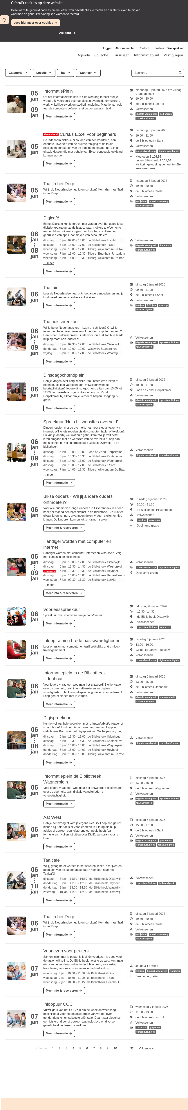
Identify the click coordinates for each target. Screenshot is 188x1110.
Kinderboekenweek (157, 971)
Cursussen (121, 55)
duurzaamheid (167, 697)
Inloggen (106, 48)
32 (132, 1048)
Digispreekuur (56, 717)
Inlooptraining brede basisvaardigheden (81, 640)
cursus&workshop (146, 151)
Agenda (84, 55)
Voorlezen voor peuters (66, 950)
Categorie (15, 72)
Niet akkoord (92, 32)
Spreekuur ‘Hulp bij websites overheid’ (80, 421)
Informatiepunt (146, 55)
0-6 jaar (140, 305)
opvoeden (154, 520)
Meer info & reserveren (62, 527)
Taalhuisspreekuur (61, 321)
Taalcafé (51, 860)
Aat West (52, 817)
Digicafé (51, 217)
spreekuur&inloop (145, 118)
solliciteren (166, 114)
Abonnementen (125, 48)
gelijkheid (141, 201)
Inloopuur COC (58, 1004)
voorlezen (165, 627)
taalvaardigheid (144, 205)
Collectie (101, 55)
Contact (144, 48)
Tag (63, 72)
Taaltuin (51, 287)
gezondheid (166, 840)
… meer (48, 263)
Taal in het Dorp (58, 183)
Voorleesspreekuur (61, 609)
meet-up (163, 305)
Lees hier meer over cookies (33, 22)
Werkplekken (175, 48)
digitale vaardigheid (146, 114)
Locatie (41, 72)
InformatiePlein (58, 91)
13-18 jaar (141, 1027)
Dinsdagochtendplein (63, 375)
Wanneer (85, 72)
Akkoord (65, 32)
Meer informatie (57, 116)
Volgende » (146, 1048)
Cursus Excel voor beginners (88, 134)
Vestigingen (173, 55)
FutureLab (165, 245)
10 (115, 1048)
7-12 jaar (151, 305)
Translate (158, 48)
